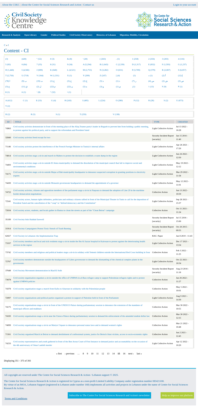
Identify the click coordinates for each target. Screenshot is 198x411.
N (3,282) (104, 70)
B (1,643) (104, 64)
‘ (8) (38, 92)
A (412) (8, 100)
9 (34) (69, 64)
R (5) (33, 114)
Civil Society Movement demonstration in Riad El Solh (37, 270)
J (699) (40, 70)
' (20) (85, 59)
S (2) (166, 100)
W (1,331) (54, 75)
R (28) (151, 100)
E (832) (151, 64)
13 (108, 353)
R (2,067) (166, 70)
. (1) (118, 59)
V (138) (116, 114)
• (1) (69, 92)
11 (97, 353)
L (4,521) (71, 70)
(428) (24, 59)
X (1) (69, 75)
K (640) (53, 70)
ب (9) (24, 81)
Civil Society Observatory (80, 35)
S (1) (58, 114)
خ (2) (85, 81)
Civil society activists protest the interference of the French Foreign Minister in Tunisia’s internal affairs (59, 146)
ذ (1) (118, 81)
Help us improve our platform (177, 395)
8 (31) (52, 64)
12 (103, 353)
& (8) (69, 59)
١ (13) (151, 86)
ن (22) (70, 86)
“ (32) (52, 92)
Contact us (88, 4)
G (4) (53, 100)
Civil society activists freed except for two (31, 137)
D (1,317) (136, 64)
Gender (44, 35)
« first (59, 353)
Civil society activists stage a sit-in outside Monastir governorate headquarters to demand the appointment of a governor (66, 183)
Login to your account (184, 4)
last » (139, 353)
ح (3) (69, 81)
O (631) (119, 70)
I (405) (85, 100)
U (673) (179, 100)
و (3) (102, 86)
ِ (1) (133, 86)
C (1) (25, 100)
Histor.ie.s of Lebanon (106, 35)
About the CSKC (11, 4)
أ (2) (164, 75)
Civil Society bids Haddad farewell (28, 219)
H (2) (7, 114)
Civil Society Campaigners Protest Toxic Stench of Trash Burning (42, 228)
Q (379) (151, 70)
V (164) (40, 75)
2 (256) (151, 59)
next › (131, 353)
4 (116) (181, 59)
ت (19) (40, 81)
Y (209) (86, 75)
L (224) (102, 100)
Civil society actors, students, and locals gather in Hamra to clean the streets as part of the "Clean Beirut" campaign (63, 210)
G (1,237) (182, 64)
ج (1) (52, 81)
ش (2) (165, 81)
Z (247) (103, 75)
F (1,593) (166, 64)
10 (92, 353)
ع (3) (7, 86)
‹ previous (69, 353)
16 (124, 353)
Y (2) (7, 106)
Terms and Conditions (16, 398)
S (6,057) (182, 70)
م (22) (53, 86)
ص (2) (181, 81)
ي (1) (118, 86)
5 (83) (8, 64)
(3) (6, 59)
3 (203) (165, 59)
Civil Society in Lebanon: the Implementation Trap (35, 236)
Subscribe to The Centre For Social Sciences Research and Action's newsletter (109, 395)
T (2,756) (9, 75)
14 (113, 353)
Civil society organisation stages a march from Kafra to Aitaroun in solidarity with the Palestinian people (59, 288)
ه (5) (85, 86)
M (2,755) (87, 70)
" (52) (39, 59)
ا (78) (7, 81)
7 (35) (39, 64)
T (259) (83, 114)
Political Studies (58, 35)
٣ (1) (180, 86)
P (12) (136, 100)
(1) (134, 75)
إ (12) (180, 75)
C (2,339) (120, 64)
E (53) (39, 100)
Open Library (30, 35)
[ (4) (118, 75)
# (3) (52, 59)
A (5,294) (87, 64)
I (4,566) (25, 70)
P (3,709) (136, 70)
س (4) (151, 81)
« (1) (150, 75)
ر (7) (134, 81)
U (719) (25, 75)
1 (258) (135, 59)
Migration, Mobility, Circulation (134, 35)
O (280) (119, 100)
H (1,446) (9, 70)
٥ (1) (7, 92)
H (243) (68, 100)
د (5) (102, 81)
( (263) (103, 59)
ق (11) (25, 86)
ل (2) (39, 86)
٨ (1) (24, 92)
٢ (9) (164, 86)
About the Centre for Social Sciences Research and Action (51, 4)
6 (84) (24, 64)
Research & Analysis (11, 35)
